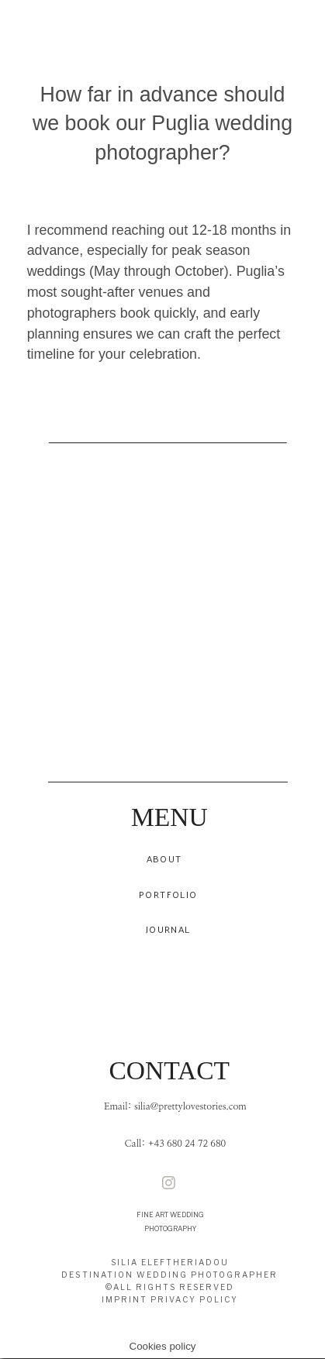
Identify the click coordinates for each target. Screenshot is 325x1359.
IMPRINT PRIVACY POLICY (170, 1300)
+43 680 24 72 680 (187, 1144)
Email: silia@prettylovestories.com (175, 1108)
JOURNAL (168, 929)
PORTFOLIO (168, 894)
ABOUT (164, 859)
